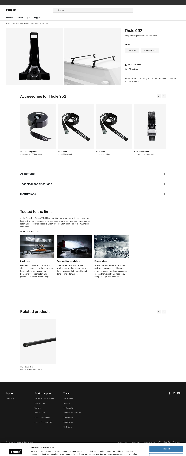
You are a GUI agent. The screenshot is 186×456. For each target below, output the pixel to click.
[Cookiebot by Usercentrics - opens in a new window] (15, 451)
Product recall (40, 413)
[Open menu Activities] (20, 17)
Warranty (38, 408)
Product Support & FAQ (43, 422)
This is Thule (68, 398)
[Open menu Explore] (30, 17)
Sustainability (68, 408)
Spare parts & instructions (44, 398)
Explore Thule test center (29, 231)
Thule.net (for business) (72, 413)
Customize (166, 444)
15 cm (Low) (132, 50)
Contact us (10, 398)
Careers (66, 403)
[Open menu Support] (38, 17)
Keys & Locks (40, 403)
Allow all (166, 437)
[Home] (29, 10)
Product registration (42, 417)
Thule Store (67, 427)
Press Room (68, 417)
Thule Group (68, 422)
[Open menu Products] (10, 17)
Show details (36, 451)
